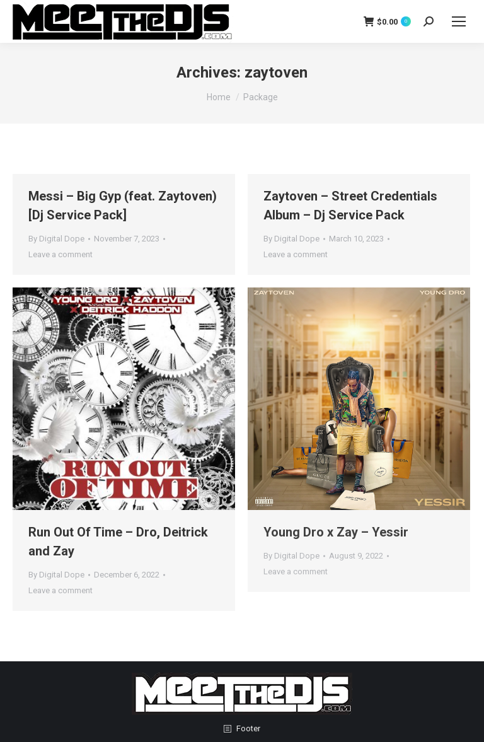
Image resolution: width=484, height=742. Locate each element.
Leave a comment (60, 254)
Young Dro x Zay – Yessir (335, 532)
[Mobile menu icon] (458, 21)
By (56, 238)
